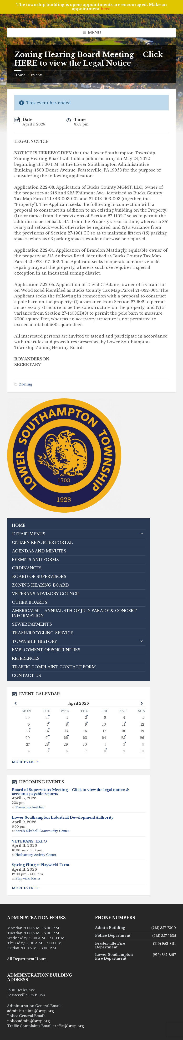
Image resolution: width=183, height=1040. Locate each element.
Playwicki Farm (27, 878)
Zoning (25, 384)
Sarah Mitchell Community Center (42, 831)
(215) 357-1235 (164, 936)
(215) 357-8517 (164, 955)
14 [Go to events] (47, 731)
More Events (25, 762)
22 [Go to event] (66, 738)
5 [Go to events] (48, 751)
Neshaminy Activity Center (35, 855)
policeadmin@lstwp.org (28, 1021)
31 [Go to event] (47, 717)
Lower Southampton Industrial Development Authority (62, 817)
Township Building (30, 807)
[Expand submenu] (141, 533)
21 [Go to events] (47, 738)
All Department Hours (26, 959)
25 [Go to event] (123, 738)
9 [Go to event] (86, 724)
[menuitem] (78, 525)
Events (37, 75)
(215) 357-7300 (163, 928)
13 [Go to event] (28, 731)
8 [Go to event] (67, 724)
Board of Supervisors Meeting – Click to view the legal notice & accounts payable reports (70, 792)
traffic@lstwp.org (68, 1026)
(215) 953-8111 (164, 943)
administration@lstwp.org (30, 1011)
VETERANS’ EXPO (29, 841)
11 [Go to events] (123, 724)
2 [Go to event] (124, 744)
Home (19, 75)
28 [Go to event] (47, 744)
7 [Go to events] (48, 724)
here (105, 8)
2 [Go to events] (86, 717)
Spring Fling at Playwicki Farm (40, 865)
